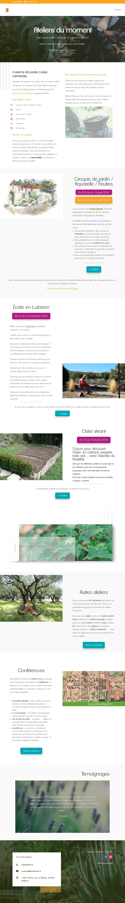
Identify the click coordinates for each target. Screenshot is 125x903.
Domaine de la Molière (22, 93)
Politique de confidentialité (105, 863)
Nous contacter (94, 645)
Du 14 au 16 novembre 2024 (31, 316)
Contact (117, 10)
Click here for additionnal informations (62, 289)
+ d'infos (93, 269)
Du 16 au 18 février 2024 (94, 439)
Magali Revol (30, 326)
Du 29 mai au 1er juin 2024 (93, 192)
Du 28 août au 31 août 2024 (94, 200)
